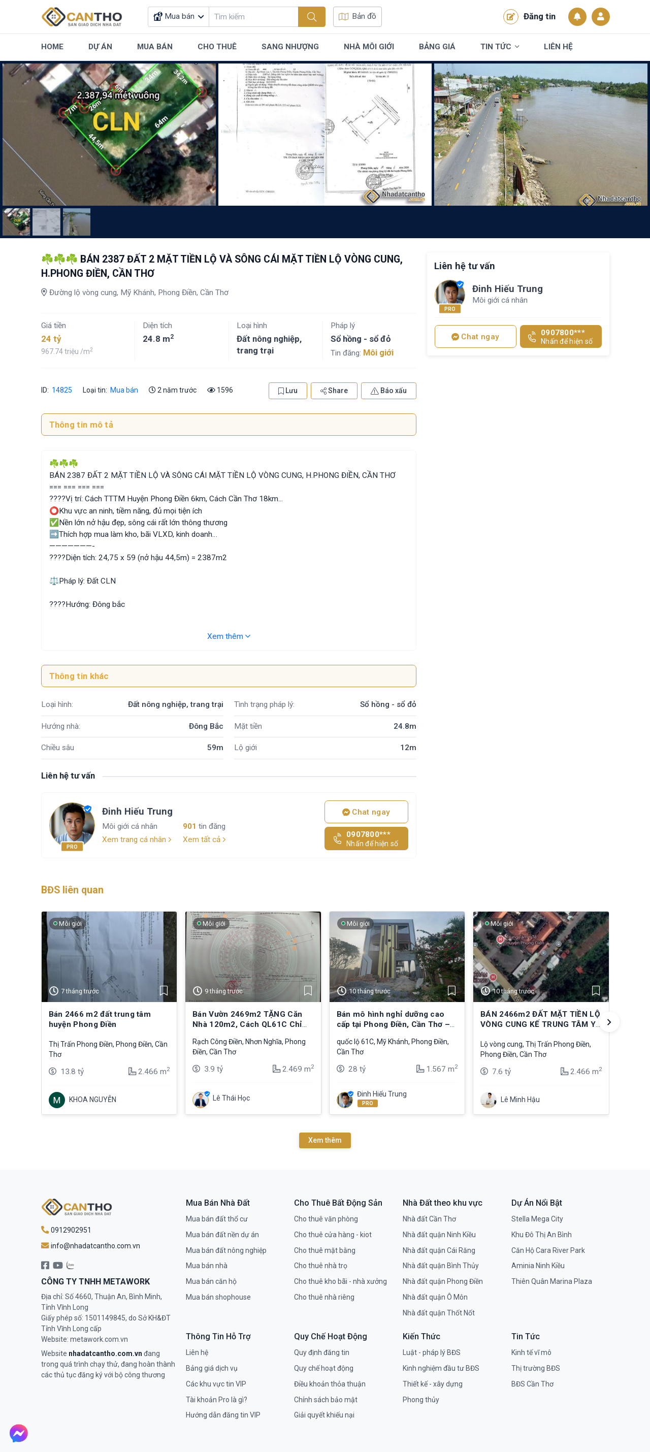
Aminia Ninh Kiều (538, 1266)
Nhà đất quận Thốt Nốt (439, 1313)
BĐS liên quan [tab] (72, 890)
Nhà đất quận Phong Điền (443, 1281)
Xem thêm (228, 636)
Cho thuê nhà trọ (320, 1266)
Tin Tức (499, 47)
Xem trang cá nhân (137, 839)
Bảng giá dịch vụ (212, 1368)
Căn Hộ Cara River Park (548, 1250)
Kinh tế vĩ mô (531, 1352)
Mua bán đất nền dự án (222, 1235)
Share (334, 390)
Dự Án (100, 46)
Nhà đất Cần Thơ (429, 1219)
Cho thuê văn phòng (326, 1219)
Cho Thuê (217, 46)
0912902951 (66, 1230)
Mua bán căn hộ (211, 1281)
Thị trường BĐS (535, 1368)
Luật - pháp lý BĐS (432, 1352)
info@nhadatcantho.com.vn (90, 1246)
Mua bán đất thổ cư (217, 1219)
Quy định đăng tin (321, 1352)
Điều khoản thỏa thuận (330, 1384)
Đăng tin (529, 16)
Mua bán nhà (207, 1266)
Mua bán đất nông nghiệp (226, 1250)
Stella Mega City (537, 1219)
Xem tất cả (204, 839)
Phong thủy (421, 1400)
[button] (609, 1022)
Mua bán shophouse (218, 1297)
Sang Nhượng (290, 46)
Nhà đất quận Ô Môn (435, 1297)
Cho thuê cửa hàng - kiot (333, 1235)
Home (52, 46)
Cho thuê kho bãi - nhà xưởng (340, 1281)
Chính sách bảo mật (326, 1400)
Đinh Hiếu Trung (137, 811)
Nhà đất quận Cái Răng (439, 1250)
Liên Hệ (558, 46)
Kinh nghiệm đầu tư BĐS (441, 1368)
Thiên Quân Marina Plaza (551, 1281)
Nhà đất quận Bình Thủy (441, 1266)
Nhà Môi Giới (369, 46)
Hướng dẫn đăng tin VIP (223, 1415)
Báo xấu (389, 390)
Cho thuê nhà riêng (324, 1297)
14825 (61, 390)
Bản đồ (357, 16)
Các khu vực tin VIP (216, 1384)
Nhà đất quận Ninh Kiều (439, 1235)
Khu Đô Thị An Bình (541, 1235)
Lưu (288, 390)
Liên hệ (197, 1352)
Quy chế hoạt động (323, 1368)
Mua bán (124, 390)
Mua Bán (155, 46)
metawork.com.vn (99, 1339)
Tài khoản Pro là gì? (216, 1400)
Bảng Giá (437, 46)
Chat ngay (366, 812)
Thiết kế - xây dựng (433, 1384)
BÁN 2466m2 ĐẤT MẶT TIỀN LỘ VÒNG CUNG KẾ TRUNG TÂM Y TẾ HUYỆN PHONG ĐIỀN (540, 1025)
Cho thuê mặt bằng (324, 1250)
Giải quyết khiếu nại (324, 1415)
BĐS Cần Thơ (532, 1384)
